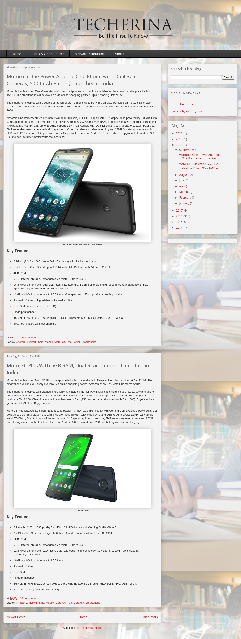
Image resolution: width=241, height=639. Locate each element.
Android (21, 341)
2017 (179, 210)
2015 (179, 222)
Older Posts (149, 617)
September (187, 150)
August (184, 175)
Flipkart (31, 341)
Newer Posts (16, 617)
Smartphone (89, 341)
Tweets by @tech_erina (187, 111)
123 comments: (29, 337)
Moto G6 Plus (63, 602)
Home (16, 54)
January (184, 203)
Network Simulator (90, 54)
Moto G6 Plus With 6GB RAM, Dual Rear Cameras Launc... (199, 165)
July (182, 180)
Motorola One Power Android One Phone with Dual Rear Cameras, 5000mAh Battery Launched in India (72, 80)
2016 (179, 216)
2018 (179, 145)
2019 (179, 139)
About (119, 54)
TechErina (186, 104)
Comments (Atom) (91, 627)
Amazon (21, 602)
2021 (179, 133)
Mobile (49, 341)
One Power (73, 341)
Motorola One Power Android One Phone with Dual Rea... (199, 156)
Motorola (59, 341)
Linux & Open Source (47, 54)
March (184, 192)
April (182, 186)
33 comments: (28, 598)
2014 (179, 228)
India (40, 341)
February (185, 197)
